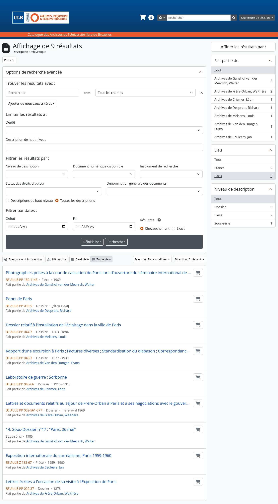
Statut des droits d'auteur (25, 183)
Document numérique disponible (98, 166)
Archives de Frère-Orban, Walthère (52, 415)
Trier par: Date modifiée (151, 259)
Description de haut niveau (26, 139)
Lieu (218, 150)
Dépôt (10, 122)
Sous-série (243, 224)
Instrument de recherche (159, 166)
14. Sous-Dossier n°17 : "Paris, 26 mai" (41, 429)
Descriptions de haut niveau (32, 200)
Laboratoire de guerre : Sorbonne (36, 377)
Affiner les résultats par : (243, 46)
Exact (181, 228)
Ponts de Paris (19, 298)
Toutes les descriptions (77, 200)
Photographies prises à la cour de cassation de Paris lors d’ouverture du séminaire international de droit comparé (98, 272)
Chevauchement (157, 228)
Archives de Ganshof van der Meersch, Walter (60, 284)
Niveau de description (22, 166)
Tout (217, 70)
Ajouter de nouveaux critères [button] (30, 103)
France (243, 168)
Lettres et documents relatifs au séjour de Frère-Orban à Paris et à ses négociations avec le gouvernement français (98, 403)
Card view (80, 259)
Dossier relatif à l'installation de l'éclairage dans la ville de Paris (63, 325)
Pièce (243, 216)
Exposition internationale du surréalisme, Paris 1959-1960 (58, 455)
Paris (243, 177)
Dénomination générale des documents (137, 183)
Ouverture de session (256, 18)
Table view (101, 259)
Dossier (243, 208)
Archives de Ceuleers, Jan (45, 467)
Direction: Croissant (188, 259)
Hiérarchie (56, 259)
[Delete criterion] (201, 92)
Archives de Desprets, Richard (48, 310)
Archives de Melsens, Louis (46, 337)
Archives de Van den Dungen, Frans (53, 363)
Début (10, 218)
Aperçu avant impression (23, 259)
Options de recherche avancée (34, 72)
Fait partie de (226, 60)
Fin (75, 218)
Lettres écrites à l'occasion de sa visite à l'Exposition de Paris (61, 481)
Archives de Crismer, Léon (45, 389)
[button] (142, 17)
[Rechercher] (199, 18)
